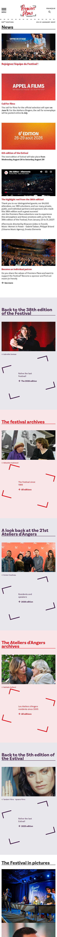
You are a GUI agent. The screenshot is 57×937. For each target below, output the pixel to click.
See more (8, 283)
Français (50, 9)
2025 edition (27, 826)
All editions (26, 489)
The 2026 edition (29, 381)
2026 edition (27, 602)
